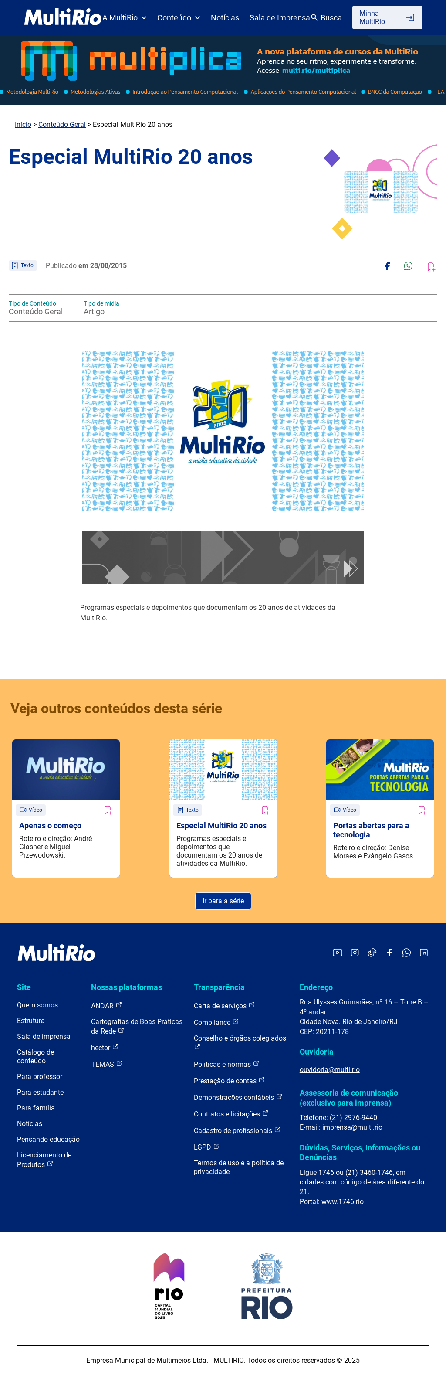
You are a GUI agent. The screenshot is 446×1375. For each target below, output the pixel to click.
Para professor (39, 1076)
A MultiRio (124, 17)
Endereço (316, 987)
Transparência (219, 987)
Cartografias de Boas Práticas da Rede (136, 1026)
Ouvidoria (317, 1051)
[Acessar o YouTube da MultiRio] (337, 953)
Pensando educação (48, 1139)
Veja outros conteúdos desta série (116, 708)
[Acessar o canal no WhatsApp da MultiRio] (406, 953)
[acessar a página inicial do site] (63, 17)
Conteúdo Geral (62, 124)
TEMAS (107, 1064)
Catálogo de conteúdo (35, 1056)
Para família (36, 1108)
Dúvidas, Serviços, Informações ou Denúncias (360, 1152)
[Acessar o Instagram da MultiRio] (354, 953)
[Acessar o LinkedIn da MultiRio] (424, 953)
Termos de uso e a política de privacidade (239, 1167)
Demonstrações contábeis (238, 1097)
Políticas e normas (227, 1064)
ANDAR (106, 1005)
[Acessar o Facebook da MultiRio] (389, 953)
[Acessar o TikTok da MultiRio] (372, 953)
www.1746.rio (342, 1202)
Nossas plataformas (126, 987)
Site (24, 987)
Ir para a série (223, 901)
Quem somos (37, 1005)
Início (23, 124)
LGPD (207, 1146)
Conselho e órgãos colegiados (240, 1042)
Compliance (216, 1022)
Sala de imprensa (44, 1036)
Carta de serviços (224, 1005)
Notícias (225, 17)
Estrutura (31, 1021)
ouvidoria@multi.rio (330, 1069)
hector (105, 1047)
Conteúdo (178, 17)
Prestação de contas (229, 1080)
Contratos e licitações (231, 1113)
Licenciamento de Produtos (44, 1160)
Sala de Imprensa (280, 17)
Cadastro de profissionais (237, 1130)
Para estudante (40, 1092)
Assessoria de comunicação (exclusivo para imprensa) (349, 1097)
